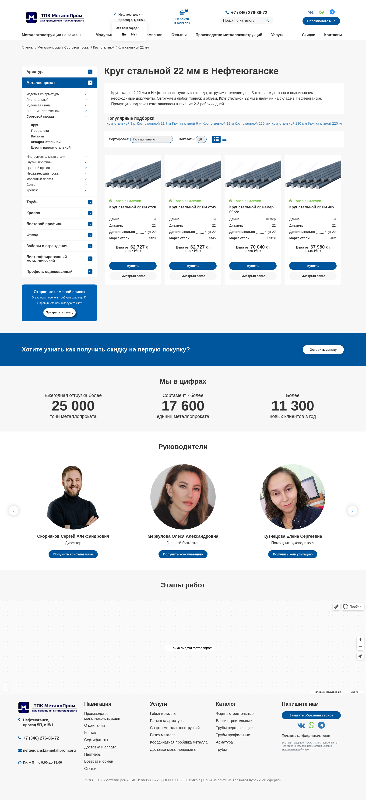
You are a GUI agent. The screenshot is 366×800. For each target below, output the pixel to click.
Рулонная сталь (57, 118)
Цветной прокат (57, 181)
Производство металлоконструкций (229, 35)
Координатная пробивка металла (179, 756)
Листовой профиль (59, 237)
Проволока (40, 144)
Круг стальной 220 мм (326, 137)
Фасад (59, 248)
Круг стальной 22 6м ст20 (132, 221)
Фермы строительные (234, 727)
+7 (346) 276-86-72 (249, 12)
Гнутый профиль (57, 175)
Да (124, 34)
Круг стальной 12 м (218, 137)
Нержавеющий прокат (57, 187)
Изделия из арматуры (57, 107)
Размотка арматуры (167, 734)
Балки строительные (234, 734)
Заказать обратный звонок (311, 729)
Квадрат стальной (45, 155)
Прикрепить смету (60, 326)
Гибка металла (163, 727)
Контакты (333, 35)
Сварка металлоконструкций (175, 742)
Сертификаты (96, 753)
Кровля (59, 226)
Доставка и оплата (100, 761)
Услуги (277, 35)
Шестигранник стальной (50, 161)
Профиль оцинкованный (59, 285)
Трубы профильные (233, 749)
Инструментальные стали (57, 170)
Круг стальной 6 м (186, 137)
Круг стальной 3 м (121, 137)
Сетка (57, 198)
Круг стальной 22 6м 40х (311, 221)
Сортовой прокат (57, 130)
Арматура (59, 85)
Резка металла (163, 749)
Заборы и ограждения (59, 259)
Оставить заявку (323, 363)
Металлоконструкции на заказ (49, 35)
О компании (151, 35)
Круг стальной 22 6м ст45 (192, 221)
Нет (134, 34)
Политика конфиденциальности (306, 749)
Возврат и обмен (98, 775)
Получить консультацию (73, 568)
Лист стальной (57, 113)
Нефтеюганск (130, 14)
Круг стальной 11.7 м (154, 137)
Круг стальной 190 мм (289, 137)
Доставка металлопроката (173, 763)
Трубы (59, 215)
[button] (352, 524)
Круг (34, 138)
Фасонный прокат (57, 192)
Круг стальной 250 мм (252, 137)
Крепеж (57, 203)
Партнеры (93, 768)
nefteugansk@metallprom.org (49, 764)
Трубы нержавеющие (234, 742)
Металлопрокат (59, 96)
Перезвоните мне (321, 21)
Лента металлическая (57, 124)
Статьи (90, 782)
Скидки (308, 35)
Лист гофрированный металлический (59, 272)
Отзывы (179, 35)
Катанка (37, 150)
